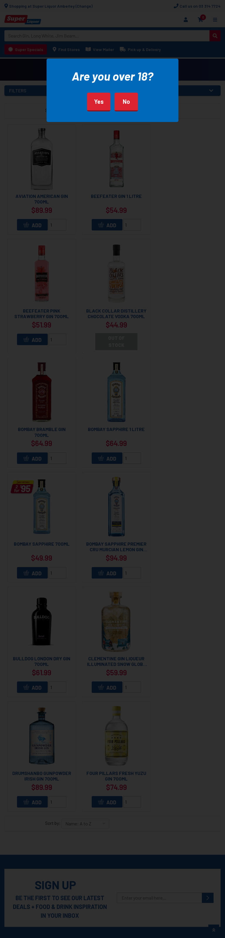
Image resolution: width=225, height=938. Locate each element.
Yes (99, 101)
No (126, 101)
